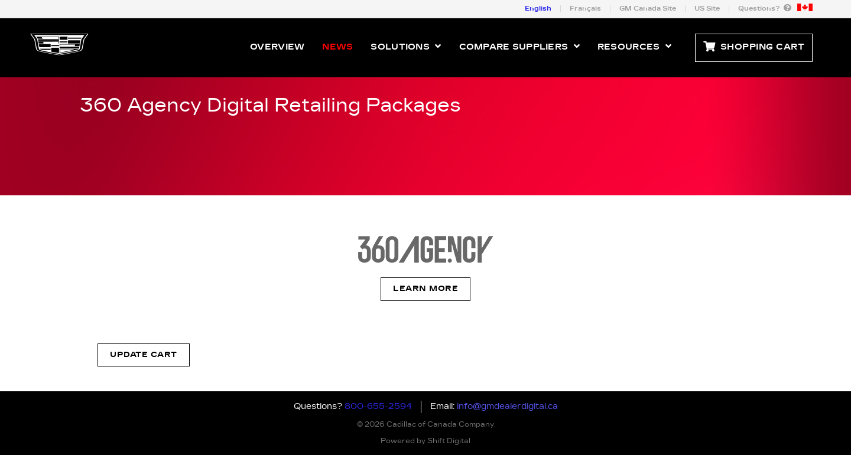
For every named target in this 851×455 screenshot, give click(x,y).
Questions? (764, 8)
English (538, 8)
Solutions (406, 46)
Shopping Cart (753, 47)
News (337, 47)
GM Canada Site (647, 8)
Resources (634, 46)
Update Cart (143, 355)
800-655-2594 (378, 406)
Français (585, 8)
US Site (707, 8)
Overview (277, 47)
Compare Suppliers (519, 46)
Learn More (425, 289)
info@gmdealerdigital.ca (507, 406)
